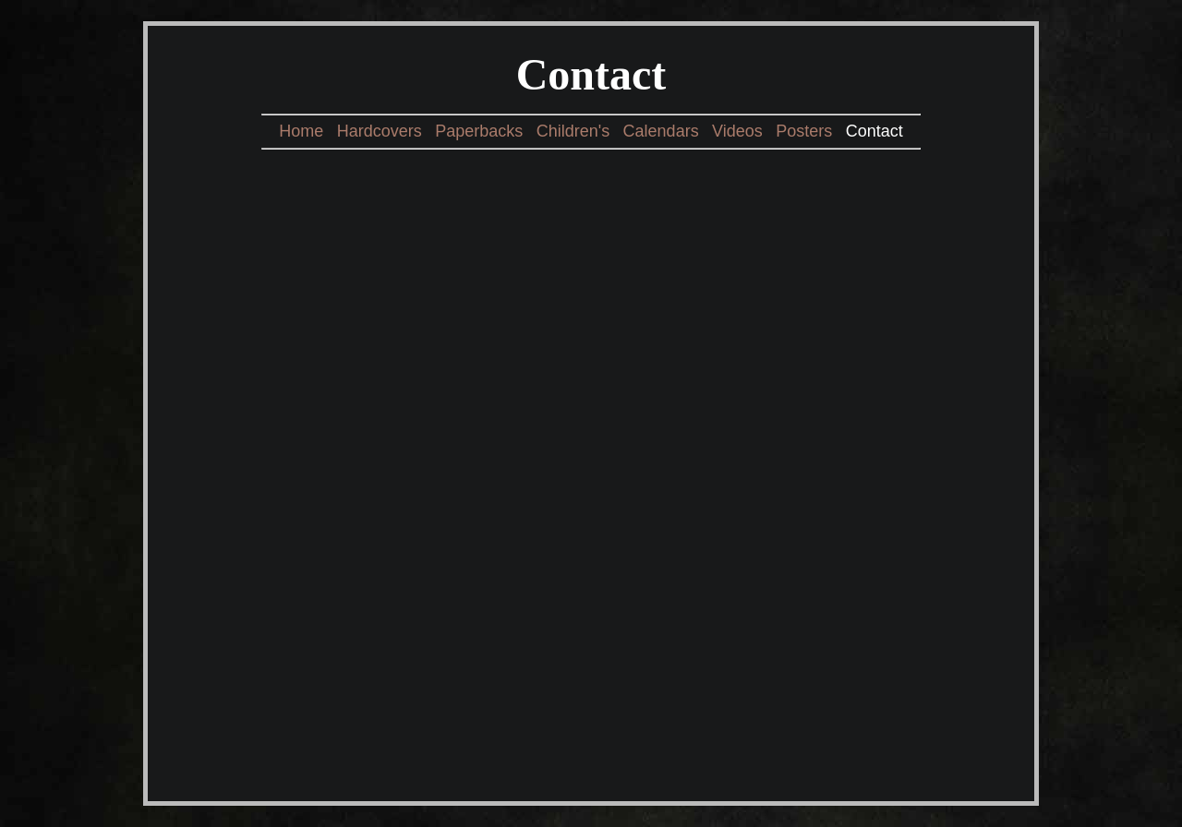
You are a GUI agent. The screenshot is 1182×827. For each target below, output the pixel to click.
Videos (737, 131)
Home (301, 131)
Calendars (661, 131)
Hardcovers (379, 131)
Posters (804, 131)
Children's (573, 131)
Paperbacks (479, 131)
